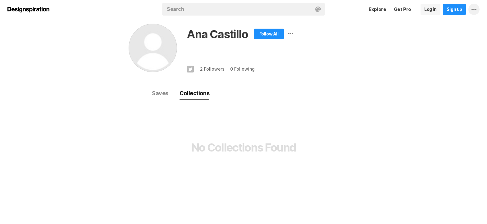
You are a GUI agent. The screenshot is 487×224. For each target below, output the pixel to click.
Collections (194, 93)
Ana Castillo (217, 34)
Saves (160, 93)
